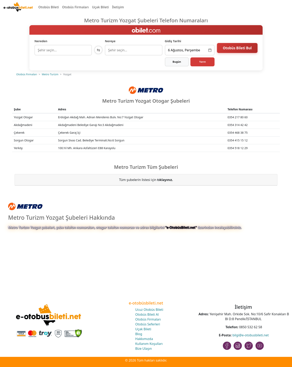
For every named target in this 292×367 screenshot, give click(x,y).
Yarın (202, 61)
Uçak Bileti (100, 7)
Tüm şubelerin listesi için (146, 180)
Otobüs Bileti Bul (237, 49)
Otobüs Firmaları (75, 7)
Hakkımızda (144, 339)
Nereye (110, 41)
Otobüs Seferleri (147, 324)
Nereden (40, 41)
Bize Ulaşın (143, 348)
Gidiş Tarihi (173, 41)
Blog (138, 334)
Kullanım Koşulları (149, 343)
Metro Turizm (50, 74)
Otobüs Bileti (48, 7)
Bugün (177, 61)
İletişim (118, 7)
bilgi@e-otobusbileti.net (250, 335)
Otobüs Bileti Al (147, 314)
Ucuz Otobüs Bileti (149, 309)
